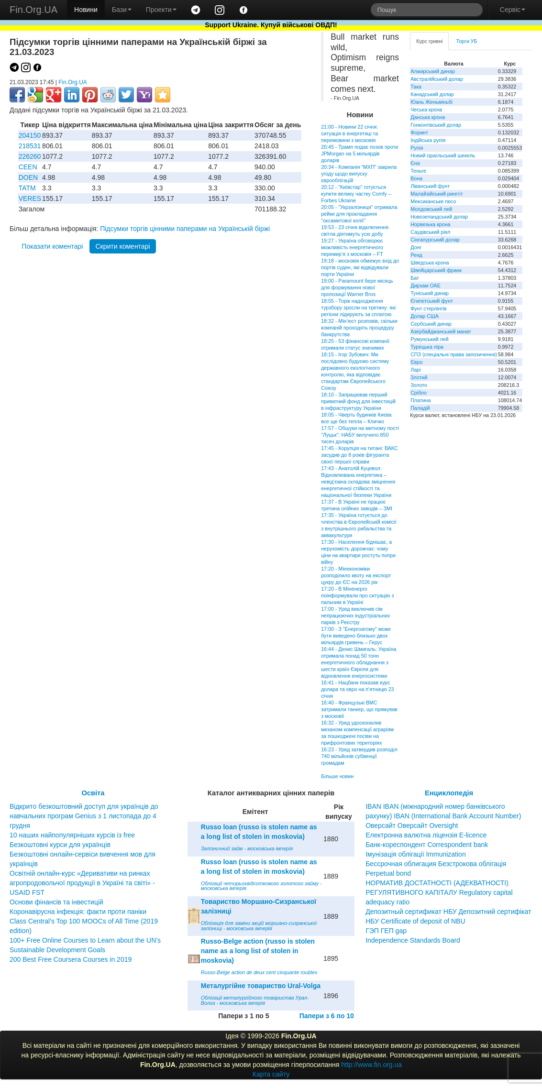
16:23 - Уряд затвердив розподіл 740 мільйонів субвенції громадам (359, 756)
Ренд (416, 255)
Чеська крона (426, 109)
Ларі (415, 370)
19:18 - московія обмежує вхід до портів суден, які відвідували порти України (360, 267)
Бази (122, 9)
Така (415, 86)
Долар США (424, 316)
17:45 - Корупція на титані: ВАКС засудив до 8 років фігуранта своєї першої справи (359, 454)
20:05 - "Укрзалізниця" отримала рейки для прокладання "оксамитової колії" (359, 213)
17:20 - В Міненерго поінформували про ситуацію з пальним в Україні (357, 595)
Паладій (420, 408)
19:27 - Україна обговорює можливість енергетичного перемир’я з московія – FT (352, 247)
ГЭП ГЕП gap (386, 931)
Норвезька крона (430, 224)
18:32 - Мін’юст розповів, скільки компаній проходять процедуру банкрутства (359, 327)
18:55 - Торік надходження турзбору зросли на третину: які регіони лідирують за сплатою (358, 307)
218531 (30, 146)
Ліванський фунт (430, 186)
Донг (415, 247)
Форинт (419, 132)
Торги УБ (466, 41)
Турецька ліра (426, 347)
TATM (27, 188)
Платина (420, 400)
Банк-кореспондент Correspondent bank (426, 844)
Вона (416, 178)
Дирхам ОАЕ (425, 285)
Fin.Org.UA (33, 9)
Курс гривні (429, 41)
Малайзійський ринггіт (436, 194)
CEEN (28, 167)
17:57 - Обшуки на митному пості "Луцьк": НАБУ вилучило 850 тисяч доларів (360, 434)
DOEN (28, 177)
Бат (414, 278)
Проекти (161, 9)
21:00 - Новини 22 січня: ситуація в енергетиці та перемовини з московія (349, 133)
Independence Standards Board (412, 940)
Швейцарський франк (436, 270)
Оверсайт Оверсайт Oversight (411, 825)
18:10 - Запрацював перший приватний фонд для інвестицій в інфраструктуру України (358, 401)
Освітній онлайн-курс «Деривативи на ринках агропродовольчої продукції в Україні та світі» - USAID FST (82, 882)
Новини (86, 9)
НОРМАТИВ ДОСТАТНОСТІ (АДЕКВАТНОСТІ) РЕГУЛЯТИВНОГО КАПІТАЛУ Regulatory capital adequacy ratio (439, 892)
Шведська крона (429, 262)
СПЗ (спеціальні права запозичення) (453, 354)
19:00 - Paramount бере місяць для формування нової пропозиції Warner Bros (357, 287)
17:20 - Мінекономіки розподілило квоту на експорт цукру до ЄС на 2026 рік (356, 575)
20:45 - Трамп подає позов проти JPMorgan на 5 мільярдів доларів (359, 153)
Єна (415, 163)
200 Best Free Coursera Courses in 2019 (71, 959)
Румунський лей (429, 339)
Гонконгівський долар (435, 125)
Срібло (418, 393)
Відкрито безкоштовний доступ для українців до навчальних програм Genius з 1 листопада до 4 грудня (84, 816)
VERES (30, 198)
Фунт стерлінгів (428, 308)
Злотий (418, 377)
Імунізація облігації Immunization (415, 854)
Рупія (416, 148)
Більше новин (337, 776)
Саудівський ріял (430, 232)
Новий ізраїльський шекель (442, 155)
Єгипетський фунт (431, 301)
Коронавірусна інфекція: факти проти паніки (78, 911)
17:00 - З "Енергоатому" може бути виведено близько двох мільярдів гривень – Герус (356, 635)
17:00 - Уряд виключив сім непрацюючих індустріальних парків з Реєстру (355, 615)
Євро (416, 362)
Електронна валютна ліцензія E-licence (426, 835)
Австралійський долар (436, 79)
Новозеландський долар (439, 217)
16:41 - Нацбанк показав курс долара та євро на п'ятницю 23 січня (357, 689)
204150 (30, 135)
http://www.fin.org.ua (371, 1064)
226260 (30, 156)
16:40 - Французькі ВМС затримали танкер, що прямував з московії (359, 709)
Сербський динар (431, 324)
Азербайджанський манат (440, 331)
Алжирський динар (432, 71)
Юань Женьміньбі (431, 102)
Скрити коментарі (122, 246)
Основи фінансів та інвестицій (56, 902)
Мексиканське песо (433, 201)
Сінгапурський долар (435, 239)
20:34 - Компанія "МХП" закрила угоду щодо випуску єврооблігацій (359, 173)
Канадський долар (432, 94)
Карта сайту (271, 1074)
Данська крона (427, 117)
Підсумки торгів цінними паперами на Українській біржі (185, 228)
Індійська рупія (427, 140)
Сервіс (512, 9)
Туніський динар (429, 293)
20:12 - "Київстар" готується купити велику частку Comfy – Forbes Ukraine (356, 193)
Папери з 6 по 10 (326, 1016)
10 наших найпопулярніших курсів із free (72, 835)
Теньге (418, 171)
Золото (418, 385)
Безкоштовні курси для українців (60, 844)
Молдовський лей (431, 209)
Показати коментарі (52, 246)
